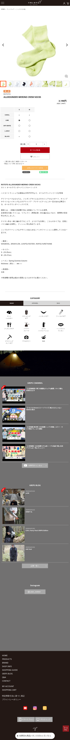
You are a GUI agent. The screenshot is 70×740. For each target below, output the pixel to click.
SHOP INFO (7, 666)
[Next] (66, 45)
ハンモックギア (43, 316)
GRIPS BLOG (35, 485)
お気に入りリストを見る (35, 168)
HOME (3, 9)
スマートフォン (26, 719)
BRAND (5, 663)
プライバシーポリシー (11, 699)
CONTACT (6, 681)
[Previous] (3, 45)
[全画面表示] (66, 76)
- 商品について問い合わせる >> (14, 163)
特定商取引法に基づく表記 (13, 696)
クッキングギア (9, 328)
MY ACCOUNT (8, 686)
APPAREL (35, 303)
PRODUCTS (7, 659)
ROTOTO (7, 94)
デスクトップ (43, 719)
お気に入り (35, 157)
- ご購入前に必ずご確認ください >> (15, 161)
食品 (43, 341)
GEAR (12, 303)
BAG (58, 303)
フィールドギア (61, 316)
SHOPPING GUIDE (10, 670)
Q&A (4, 677)
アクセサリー (26, 341)
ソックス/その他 (20, 9)
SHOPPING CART (9, 690)
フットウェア (10, 9)
